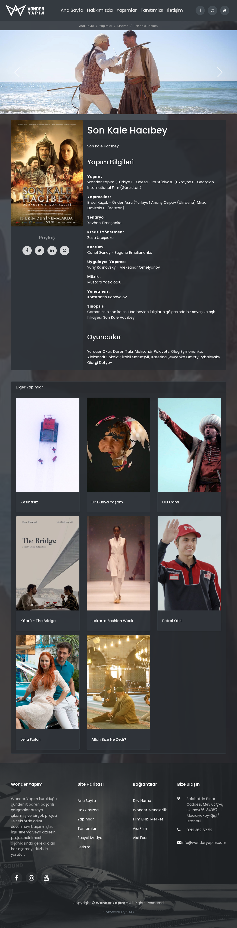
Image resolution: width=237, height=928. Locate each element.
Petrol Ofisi (172, 621)
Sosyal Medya (90, 837)
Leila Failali (31, 739)
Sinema (122, 26)
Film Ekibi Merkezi (148, 819)
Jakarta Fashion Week (112, 621)
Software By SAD (118, 912)
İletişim (175, 10)
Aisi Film (140, 828)
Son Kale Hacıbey (146, 26)
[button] (220, 72)
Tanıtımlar (151, 10)
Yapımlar (126, 10)
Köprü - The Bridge (38, 621)
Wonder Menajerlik (150, 810)
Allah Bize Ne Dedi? (108, 739)
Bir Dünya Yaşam (107, 502)
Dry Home (142, 800)
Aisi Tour (140, 837)
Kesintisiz (29, 502)
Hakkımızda (100, 10)
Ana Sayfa (72, 10)
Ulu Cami (170, 502)
